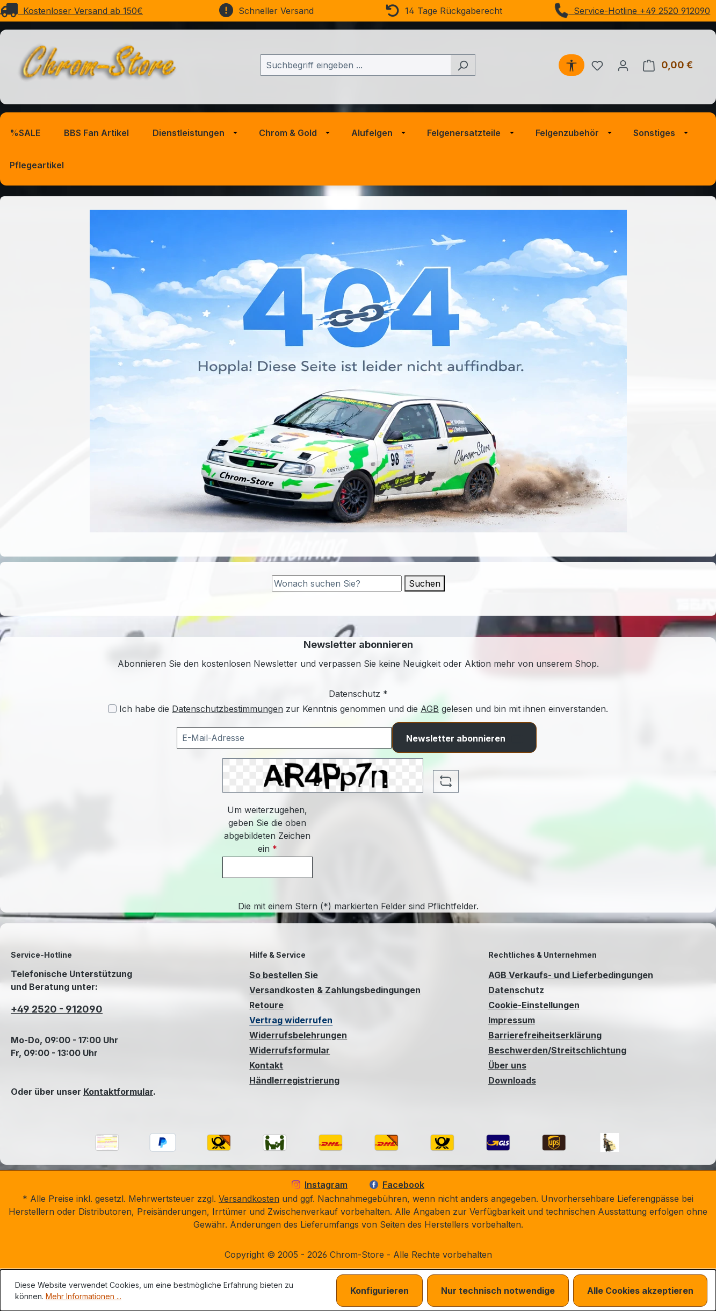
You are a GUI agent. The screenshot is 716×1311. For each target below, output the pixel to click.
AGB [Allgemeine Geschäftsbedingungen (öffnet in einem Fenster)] (430, 708)
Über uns (507, 1065)
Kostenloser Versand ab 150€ (71, 10)
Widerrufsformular (289, 1050)
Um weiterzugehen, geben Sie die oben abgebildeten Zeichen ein (267, 829)
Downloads (512, 1080)
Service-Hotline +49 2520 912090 (632, 10)
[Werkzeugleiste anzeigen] (571, 65)
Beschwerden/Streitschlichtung (557, 1050)
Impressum (511, 1020)
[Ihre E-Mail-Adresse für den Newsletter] (284, 738)
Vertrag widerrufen (290, 1020)
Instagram (320, 1184)
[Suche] (337, 583)
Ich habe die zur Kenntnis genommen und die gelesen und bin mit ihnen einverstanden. (363, 708)
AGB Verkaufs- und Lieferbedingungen (570, 975)
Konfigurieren (379, 1290)
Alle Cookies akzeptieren (640, 1290)
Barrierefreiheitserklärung (545, 1035)
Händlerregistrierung (294, 1080)
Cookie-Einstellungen (534, 1005)
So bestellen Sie (283, 975)
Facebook (397, 1184)
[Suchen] (462, 65)
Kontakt (266, 1065)
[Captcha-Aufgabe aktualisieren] (446, 781)
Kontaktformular (118, 1091)
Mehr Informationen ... (83, 1296)
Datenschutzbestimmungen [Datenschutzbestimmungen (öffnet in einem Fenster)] (227, 708)
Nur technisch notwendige (498, 1290)
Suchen (424, 583)
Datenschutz (516, 990)
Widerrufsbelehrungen (298, 1035)
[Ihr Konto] (623, 65)
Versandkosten (249, 1198)
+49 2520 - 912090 (57, 1009)
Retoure (266, 1005)
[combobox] (356, 65)
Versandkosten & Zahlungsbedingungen (335, 990)
